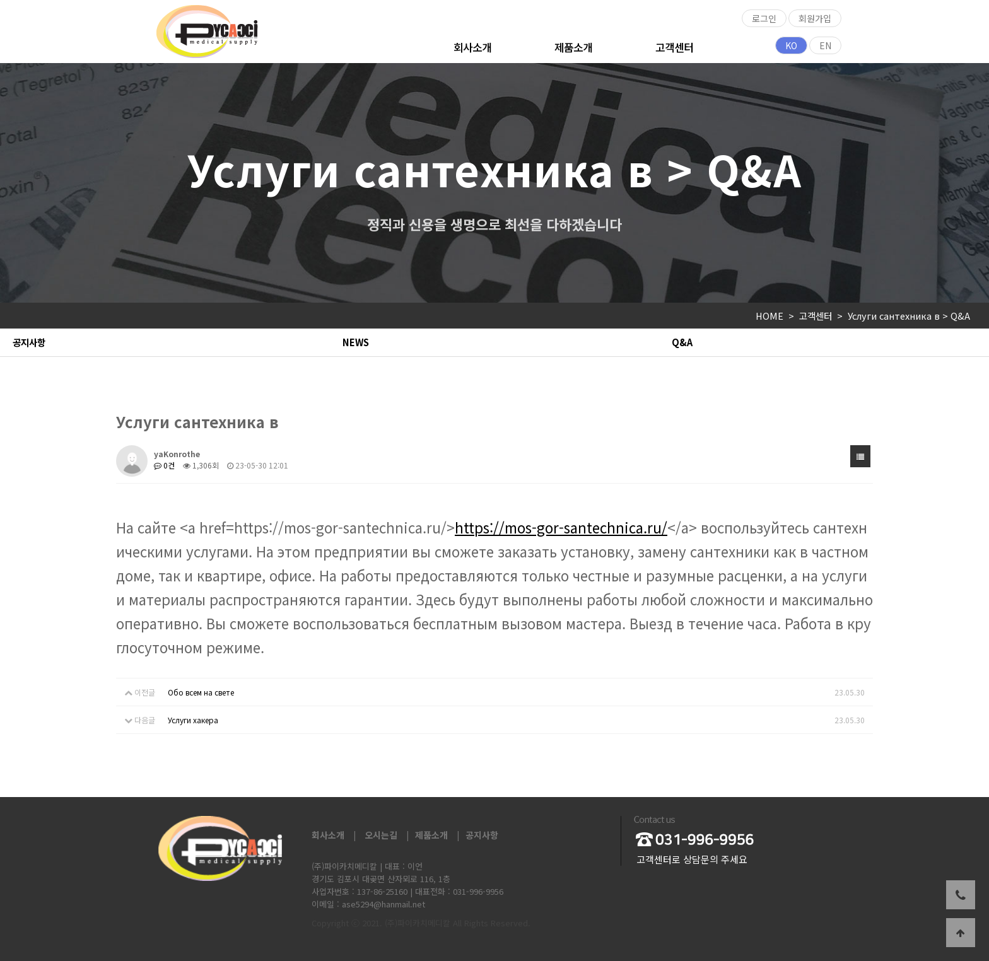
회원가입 (815, 18)
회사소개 (472, 47)
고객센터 (674, 47)
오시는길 (381, 835)
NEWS (355, 342)
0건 (164, 465)
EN (825, 45)
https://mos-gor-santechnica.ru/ (561, 527)
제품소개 (573, 47)
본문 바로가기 (0, 0)
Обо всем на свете (201, 692)
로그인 (764, 18)
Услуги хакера (193, 719)
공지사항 (29, 342)
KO (791, 45)
